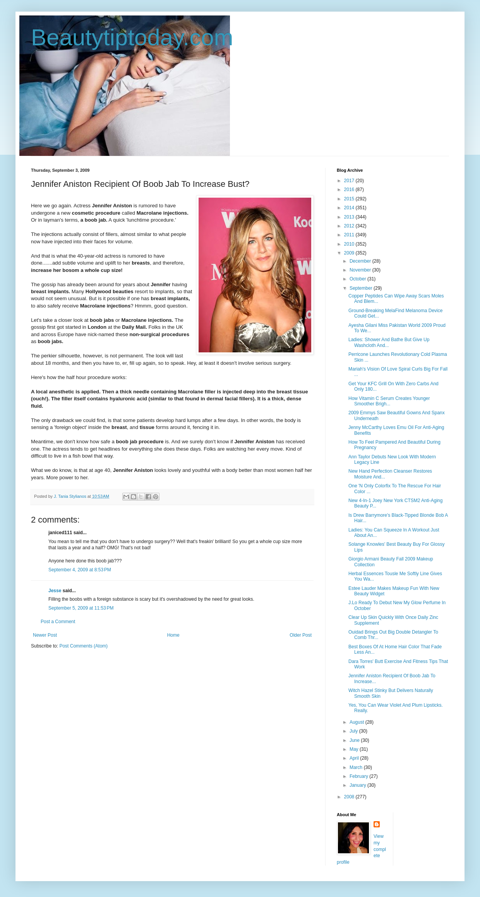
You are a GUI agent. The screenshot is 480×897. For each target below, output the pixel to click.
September (362, 288)
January (358, 785)
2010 (350, 244)
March (357, 767)
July (354, 731)
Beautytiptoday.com (132, 37)
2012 (350, 226)
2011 (350, 234)
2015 (350, 199)
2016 (350, 189)
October (358, 279)
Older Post (301, 635)
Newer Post (45, 635)
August (357, 722)
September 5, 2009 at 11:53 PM (80, 608)
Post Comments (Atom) (83, 646)
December (361, 261)
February (359, 776)
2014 (350, 207)
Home (173, 635)
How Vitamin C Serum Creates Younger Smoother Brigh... (389, 401)
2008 (350, 797)
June (355, 740)
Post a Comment (58, 621)
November (361, 270)
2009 (350, 253)
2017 (350, 180)
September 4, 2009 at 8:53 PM (79, 569)
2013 (350, 217)
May (355, 749)
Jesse (54, 590)
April (355, 758)
